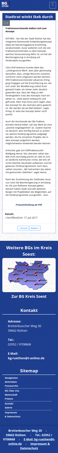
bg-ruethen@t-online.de (26, 358)
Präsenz (9, 398)
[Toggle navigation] (52, 5)
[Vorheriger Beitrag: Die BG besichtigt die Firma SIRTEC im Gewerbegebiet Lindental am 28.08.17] (23, 228)
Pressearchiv (11, 385)
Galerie (8, 407)
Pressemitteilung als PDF (29, 204)
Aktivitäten (11, 381)
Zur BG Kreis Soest (29, 296)
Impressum (11, 412)
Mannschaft (11, 394)
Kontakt (9, 403)
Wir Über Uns (12, 390)
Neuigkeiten (11, 377)
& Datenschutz (12, 416)
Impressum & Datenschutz (35, 446)
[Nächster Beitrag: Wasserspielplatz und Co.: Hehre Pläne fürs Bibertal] (35, 228)
